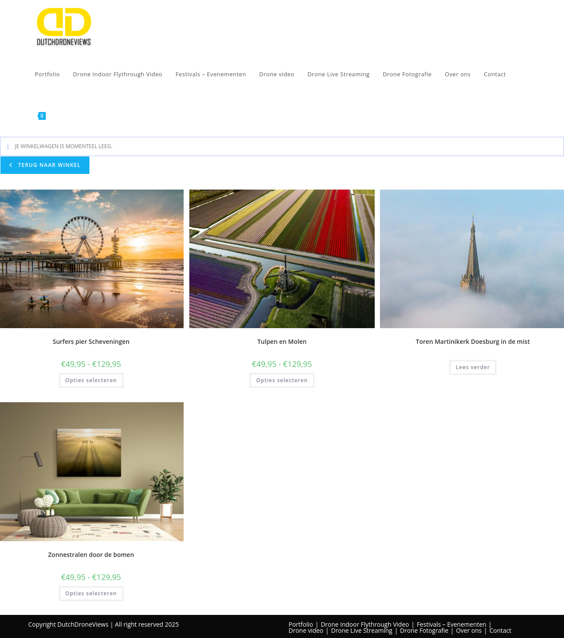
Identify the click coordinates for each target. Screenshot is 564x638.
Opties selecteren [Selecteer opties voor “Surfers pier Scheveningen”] (91, 380)
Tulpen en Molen (282, 341)
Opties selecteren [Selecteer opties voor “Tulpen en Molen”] (282, 380)
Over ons (469, 630)
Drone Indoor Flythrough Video (365, 624)
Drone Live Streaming (361, 630)
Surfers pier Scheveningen (91, 341)
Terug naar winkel (48, 165)
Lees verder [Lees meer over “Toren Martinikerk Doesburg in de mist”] (473, 367)
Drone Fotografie (424, 630)
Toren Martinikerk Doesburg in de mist (473, 341)
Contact (500, 630)
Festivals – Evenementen (451, 624)
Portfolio (301, 624)
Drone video (306, 630)
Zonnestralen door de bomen (91, 554)
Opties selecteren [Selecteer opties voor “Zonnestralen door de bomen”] (91, 593)
